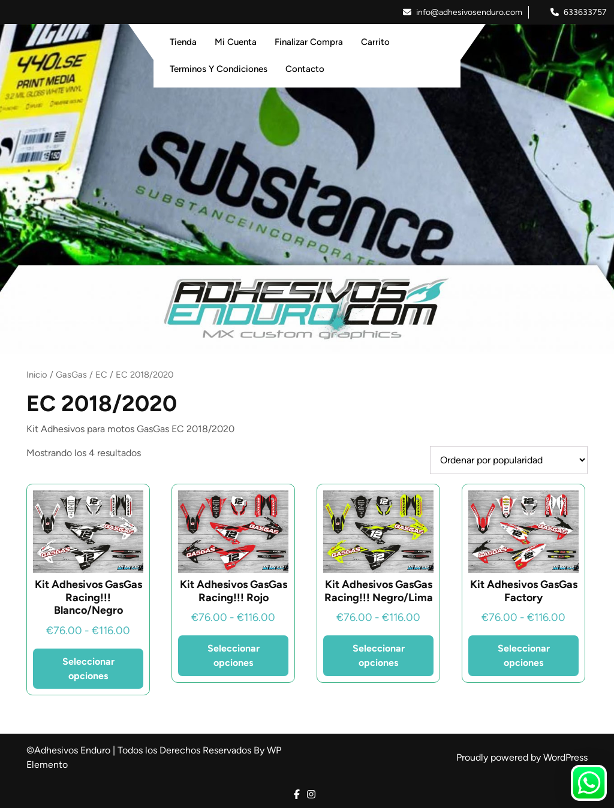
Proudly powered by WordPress (522, 757)
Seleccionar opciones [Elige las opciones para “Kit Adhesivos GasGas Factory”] (524, 655)
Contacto (304, 69)
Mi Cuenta (236, 42)
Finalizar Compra (309, 42)
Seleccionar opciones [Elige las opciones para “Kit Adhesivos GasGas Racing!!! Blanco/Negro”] (88, 669)
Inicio (36, 374)
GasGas (71, 374)
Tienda (183, 42)
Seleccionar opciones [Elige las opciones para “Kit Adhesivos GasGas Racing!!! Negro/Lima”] (379, 655)
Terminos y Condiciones (218, 69)
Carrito (375, 42)
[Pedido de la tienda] (509, 460)
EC (101, 374)
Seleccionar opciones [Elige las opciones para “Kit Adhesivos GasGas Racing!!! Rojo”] (233, 655)
